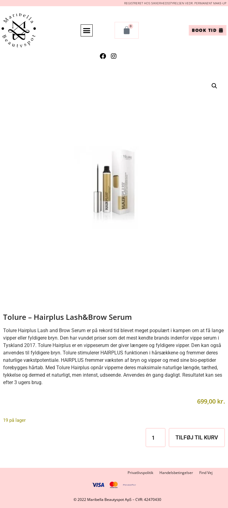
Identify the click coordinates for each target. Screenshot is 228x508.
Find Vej (206, 472)
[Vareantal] (156, 437)
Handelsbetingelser (176, 472)
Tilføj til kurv (196, 437)
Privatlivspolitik (140, 472)
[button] (87, 30)
